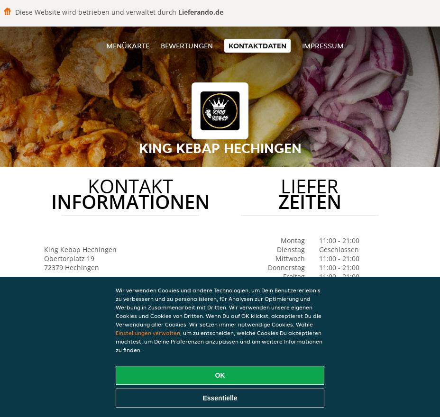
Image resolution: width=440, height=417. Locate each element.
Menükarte (127, 46)
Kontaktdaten (257, 46)
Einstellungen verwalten (148, 332)
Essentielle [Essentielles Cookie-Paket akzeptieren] (219, 398)
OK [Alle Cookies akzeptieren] (220, 375)
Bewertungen (187, 46)
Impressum (323, 46)
